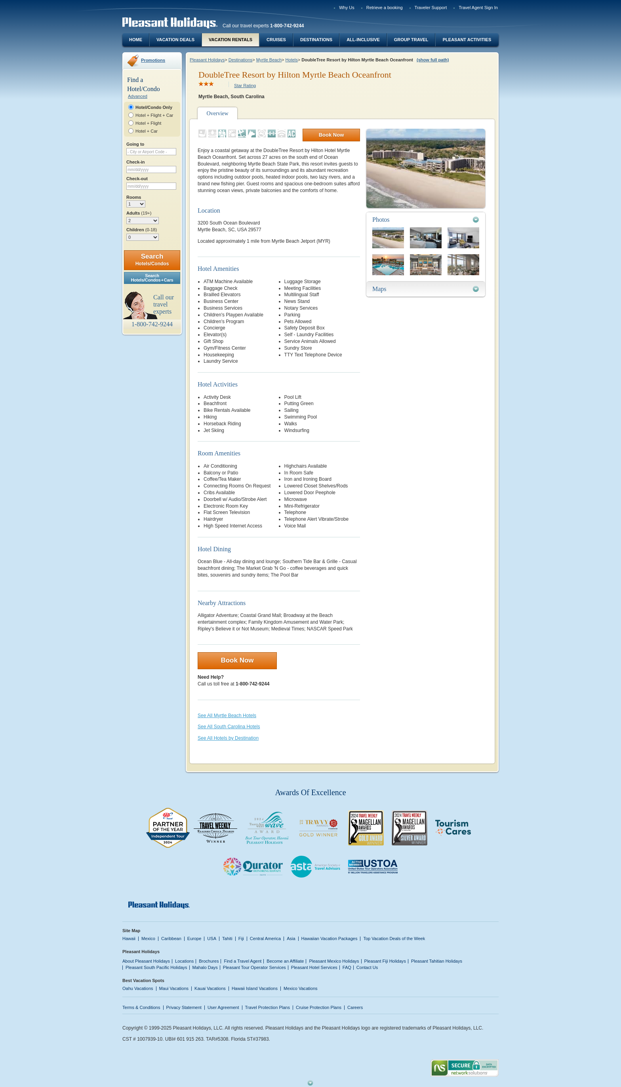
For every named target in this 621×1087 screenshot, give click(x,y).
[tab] (425, 219)
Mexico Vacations (301, 988)
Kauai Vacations (210, 988)
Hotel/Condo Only (153, 107)
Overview (217, 113)
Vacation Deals (175, 39)
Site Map (131, 930)
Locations (184, 961)
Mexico (148, 938)
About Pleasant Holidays (146, 961)
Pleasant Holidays (207, 59)
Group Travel (411, 39)
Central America (265, 938)
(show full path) (433, 59)
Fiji (241, 938)
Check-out (137, 178)
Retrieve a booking (384, 7)
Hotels (292, 59)
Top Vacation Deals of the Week (394, 938)
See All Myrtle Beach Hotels (227, 715)
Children (141, 229)
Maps (379, 289)
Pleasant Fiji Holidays (385, 961)
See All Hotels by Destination (228, 738)
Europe (194, 938)
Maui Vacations (174, 988)
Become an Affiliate (285, 961)
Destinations (316, 39)
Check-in (135, 162)
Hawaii (128, 938)
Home (135, 39)
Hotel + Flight (148, 123)
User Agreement (223, 1007)
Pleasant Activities (467, 39)
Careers (355, 1007)
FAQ (347, 967)
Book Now (331, 135)
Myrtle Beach (269, 59)
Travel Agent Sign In (478, 7)
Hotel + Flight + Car (154, 115)
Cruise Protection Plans (318, 1007)
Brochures (209, 961)
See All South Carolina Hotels (229, 726)
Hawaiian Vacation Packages (329, 938)
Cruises (276, 39)
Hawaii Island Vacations (255, 988)
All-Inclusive (363, 39)
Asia (291, 938)
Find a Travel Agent (242, 961)
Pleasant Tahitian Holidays (436, 961)
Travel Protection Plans (267, 1007)
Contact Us (367, 967)
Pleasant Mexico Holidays (334, 961)
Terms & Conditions (141, 1007)
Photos (381, 219)
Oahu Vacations (137, 988)
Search (152, 260)
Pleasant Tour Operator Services (254, 967)
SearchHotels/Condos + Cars (152, 277)
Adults (138, 213)
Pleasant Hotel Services (314, 967)
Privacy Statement (184, 1007)
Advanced (137, 96)
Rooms (133, 197)
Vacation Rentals (230, 39)
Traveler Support (431, 7)
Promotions (153, 60)
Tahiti (227, 938)
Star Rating (245, 85)
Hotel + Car (146, 131)
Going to (135, 144)
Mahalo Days (205, 967)
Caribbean (171, 938)
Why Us (346, 7)
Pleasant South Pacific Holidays (156, 967)
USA (211, 938)
